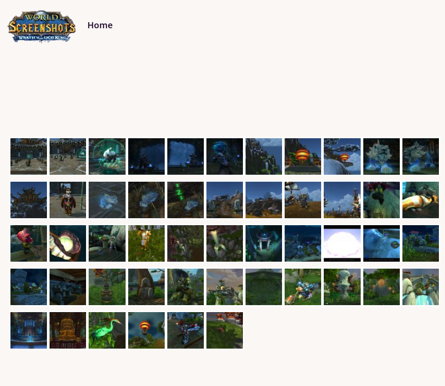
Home (100, 25)
